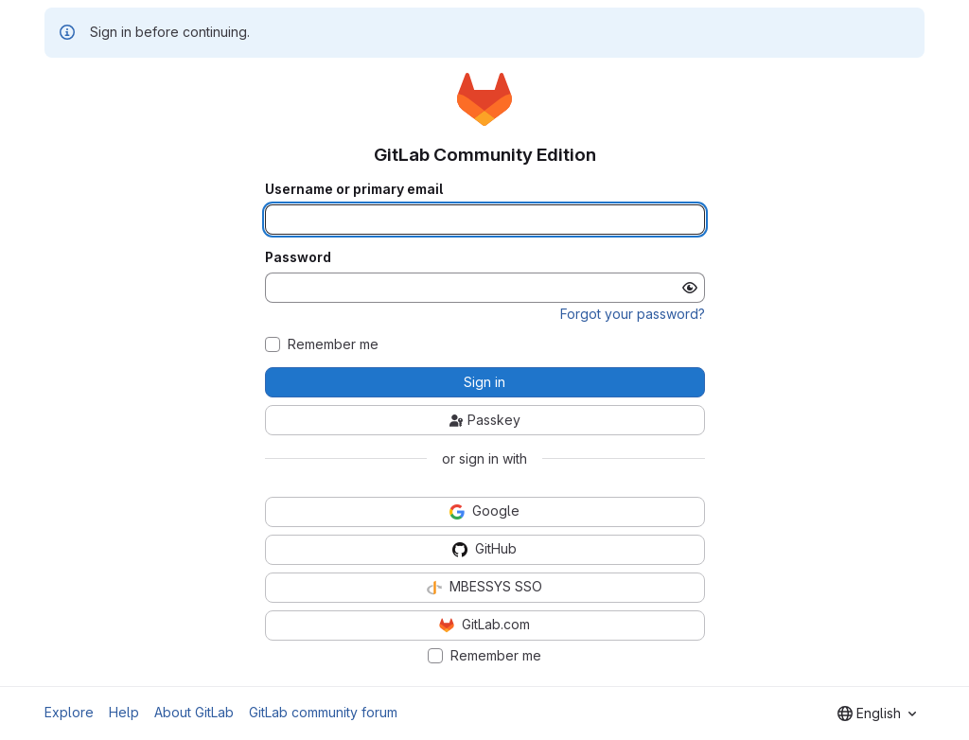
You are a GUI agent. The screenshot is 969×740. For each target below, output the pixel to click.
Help (124, 712)
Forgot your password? (632, 314)
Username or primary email (354, 189)
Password (298, 257)
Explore (69, 712)
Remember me (333, 344)
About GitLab (194, 712)
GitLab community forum (323, 712)
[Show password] (690, 288)
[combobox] (877, 713)
